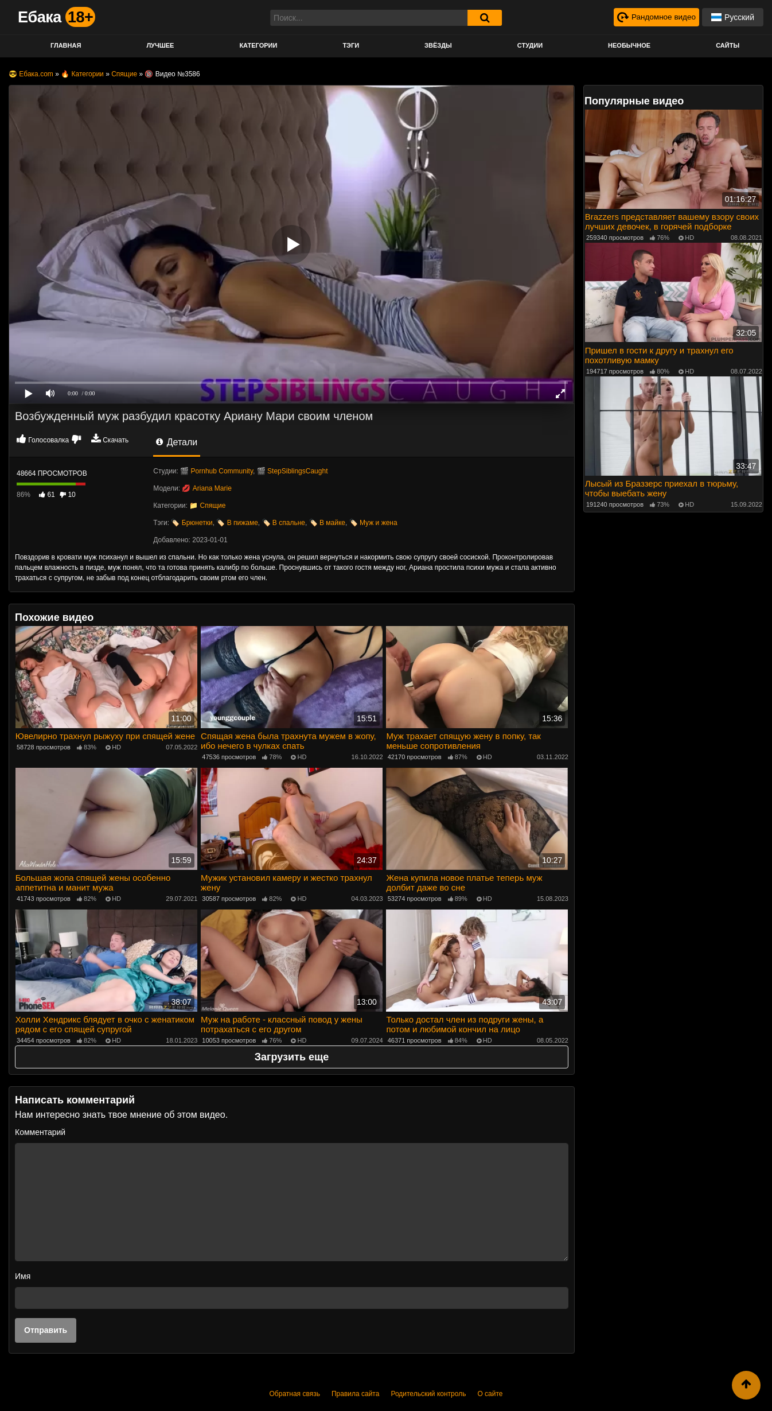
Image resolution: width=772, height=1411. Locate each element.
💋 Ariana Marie (206, 488)
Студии (530, 45)
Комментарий (40, 1131)
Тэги (350, 45)
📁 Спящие (207, 506)
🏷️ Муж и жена (373, 523)
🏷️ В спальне (283, 523)
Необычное (629, 45)
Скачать (115, 440)
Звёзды (438, 45)
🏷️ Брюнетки (191, 523)
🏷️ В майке (327, 523)
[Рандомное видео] (655, 17)
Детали (176, 442)
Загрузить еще (292, 1056)
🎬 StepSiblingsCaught (292, 471)
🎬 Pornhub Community (216, 471)
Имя (22, 1275)
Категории (258, 45)
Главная (65, 45)
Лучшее (160, 45)
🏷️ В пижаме (237, 523)
